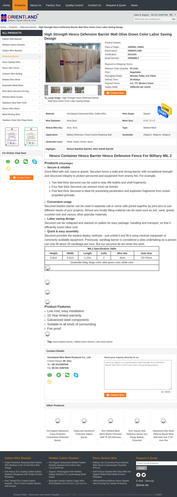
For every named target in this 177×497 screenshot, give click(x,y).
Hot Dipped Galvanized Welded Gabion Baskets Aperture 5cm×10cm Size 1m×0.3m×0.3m (67, 465)
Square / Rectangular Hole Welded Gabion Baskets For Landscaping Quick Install (67, 474)
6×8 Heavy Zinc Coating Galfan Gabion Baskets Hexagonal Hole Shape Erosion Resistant (23, 474)
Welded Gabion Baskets (13, 45)
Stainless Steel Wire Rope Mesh (17, 120)
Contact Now (117, 93)
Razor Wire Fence (10, 68)
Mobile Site (142, 485)
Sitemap (149, 480)
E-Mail (139, 480)
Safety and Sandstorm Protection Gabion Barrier (84, 434)
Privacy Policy (20, 494)
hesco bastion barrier (63, 342)
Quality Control (74, 5)
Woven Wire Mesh (11, 108)
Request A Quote (116, 5)
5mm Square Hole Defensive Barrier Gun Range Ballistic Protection (137, 436)
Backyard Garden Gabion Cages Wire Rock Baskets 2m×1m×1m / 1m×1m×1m (68, 482)
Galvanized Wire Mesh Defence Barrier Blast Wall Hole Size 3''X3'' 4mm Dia (163, 436)
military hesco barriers (84, 342)
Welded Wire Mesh (11, 79)
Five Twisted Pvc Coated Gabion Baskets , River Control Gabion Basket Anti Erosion (23, 483)
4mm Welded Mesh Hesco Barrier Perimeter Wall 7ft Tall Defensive (110, 434)
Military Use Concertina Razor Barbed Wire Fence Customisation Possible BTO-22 (110, 465)
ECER (159, 494)
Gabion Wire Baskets (12, 50)
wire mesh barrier (104, 342)
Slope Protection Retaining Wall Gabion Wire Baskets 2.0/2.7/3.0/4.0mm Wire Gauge (23, 465)
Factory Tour (53, 5)
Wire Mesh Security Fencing (15, 91)
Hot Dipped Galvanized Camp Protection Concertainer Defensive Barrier (58, 436)
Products (20, 5)
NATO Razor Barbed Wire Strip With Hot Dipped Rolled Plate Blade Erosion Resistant (112, 474)
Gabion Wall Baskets (12, 39)
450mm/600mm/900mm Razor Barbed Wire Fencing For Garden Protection (111, 482)
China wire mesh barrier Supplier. (44, 494)
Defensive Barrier (28, 27)
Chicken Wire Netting (12, 74)
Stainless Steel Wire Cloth (14, 103)
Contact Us (94, 5)
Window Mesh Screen (12, 97)
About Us (35, 5)
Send (141, 468)
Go (173, 19)
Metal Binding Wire (11, 114)
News (134, 5)
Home (6, 5)
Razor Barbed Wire (11, 62)
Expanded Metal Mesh (12, 85)
